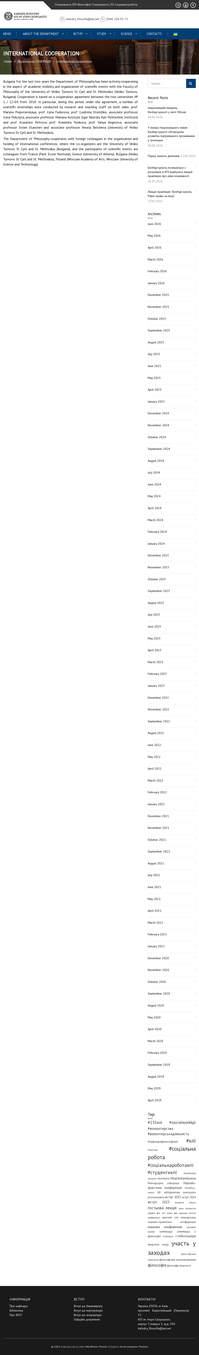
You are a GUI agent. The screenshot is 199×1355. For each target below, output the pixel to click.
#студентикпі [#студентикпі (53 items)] (162, 1172)
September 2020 (159, 993)
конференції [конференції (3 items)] (154, 1217)
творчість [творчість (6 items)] (153, 1244)
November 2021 (158, 828)
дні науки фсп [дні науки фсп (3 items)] (170, 1213)
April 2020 (154, 1029)
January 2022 (156, 804)
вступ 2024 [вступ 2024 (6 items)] (189, 1197)
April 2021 (154, 911)
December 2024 (158, 413)
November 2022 (158, 709)
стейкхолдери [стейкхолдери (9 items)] (186, 1236)
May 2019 (154, 1088)
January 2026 (156, 283)
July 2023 (154, 614)
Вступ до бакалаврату (88, 1306)
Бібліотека (16, 1310)
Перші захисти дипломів (164, 156)
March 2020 (155, 1041)
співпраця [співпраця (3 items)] (168, 1236)
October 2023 (157, 579)
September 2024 (159, 449)
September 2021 (159, 851)
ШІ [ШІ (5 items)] (159, 1192)
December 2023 (158, 555)
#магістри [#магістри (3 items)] (153, 1149)
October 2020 (157, 982)
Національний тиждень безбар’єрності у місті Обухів (167, 110)
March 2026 (155, 259)
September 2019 (159, 1065)
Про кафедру (19, 1306)
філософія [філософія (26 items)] (157, 1265)
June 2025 (154, 366)
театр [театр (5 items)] (165, 1244)
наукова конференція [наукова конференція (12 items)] (165, 1227)
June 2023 (154, 626)
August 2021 (156, 863)
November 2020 (158, 970)
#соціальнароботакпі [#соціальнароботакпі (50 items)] (171, 1165)
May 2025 (154, 378)
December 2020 (158, 958)
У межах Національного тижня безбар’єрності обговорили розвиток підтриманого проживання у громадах (171, 134)
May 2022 (154, 757)
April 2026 (154, 247)
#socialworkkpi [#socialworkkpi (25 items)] (182, 1122)
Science (126, 34)
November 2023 (158, 567)
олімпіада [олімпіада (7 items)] (165, 1231)
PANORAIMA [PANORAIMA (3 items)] (163, 1178)
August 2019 (156, 1077)
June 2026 (154, 224)
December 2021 (158, 816)
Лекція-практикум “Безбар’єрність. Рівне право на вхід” (170, 194)
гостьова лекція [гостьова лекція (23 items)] (162, 1207)
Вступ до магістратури (88, 1310)
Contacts (154, 34)
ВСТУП (78, 34)
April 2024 (154, 508)
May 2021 (154, 899)
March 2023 (155, 662)
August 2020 (156, 1005)
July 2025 (154, 354)
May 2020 (154, 1017)
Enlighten (113, 1346)
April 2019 (154, 1100)
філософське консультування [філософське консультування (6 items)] (177, 1259)
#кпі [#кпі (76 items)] (191, 1140)
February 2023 (157, 674)
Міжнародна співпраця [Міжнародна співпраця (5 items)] (163, 1183)
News (7, 34)
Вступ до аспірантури (88, 1315)
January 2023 (156, 686)
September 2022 (159, 721)
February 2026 (157, 271)
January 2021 (156, 946)
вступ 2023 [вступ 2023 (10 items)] (173, 1197)
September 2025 (159, 330)
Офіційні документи (87, 1319)
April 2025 (154, 390)
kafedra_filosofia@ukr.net (154, 1328)
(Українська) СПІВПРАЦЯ (34, 61)
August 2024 (156, 461)
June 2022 (154, 745)
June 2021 (154, 887)
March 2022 (155, 780)
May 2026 (154, 236)
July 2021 (154, 875)
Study (101, 34)
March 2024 (155, 520)
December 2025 (158, 295)
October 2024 (157, 437)
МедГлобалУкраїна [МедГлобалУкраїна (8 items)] (183, 1178)
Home (8, 61)
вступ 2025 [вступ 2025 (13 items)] (159, 1202)
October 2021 (157, 840)
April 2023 (154, 650)
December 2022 (158, 698)
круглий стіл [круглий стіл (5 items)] (170, 1217)
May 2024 (154, 496)
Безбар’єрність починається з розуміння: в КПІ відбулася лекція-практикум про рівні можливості (170, 172)
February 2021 (157, 934)
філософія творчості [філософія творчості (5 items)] (179, 1265)
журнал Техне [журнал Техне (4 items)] (187, 1213)
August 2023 (156, 603)
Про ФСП (16, 1315)
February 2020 (157, 1053)
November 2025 (158, 307)
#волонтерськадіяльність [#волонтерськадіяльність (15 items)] (168, 1134)
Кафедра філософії (72, 1346)
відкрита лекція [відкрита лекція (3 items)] (185, 1202)
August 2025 (156, 342)
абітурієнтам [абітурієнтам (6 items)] (172, 1192)
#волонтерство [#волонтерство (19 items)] (160, 1128)
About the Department (41, 34)
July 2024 (154, 472)
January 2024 (156, 544)
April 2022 (154, 768)
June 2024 (154, 484)
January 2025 (156, 401)
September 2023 (159, 591)
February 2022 (157, 792)
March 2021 (155, 922)
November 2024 (158, 425)
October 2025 (157, 319)
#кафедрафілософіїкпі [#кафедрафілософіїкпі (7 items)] (163, 1141)
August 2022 (156, 733)
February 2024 (157, 532)
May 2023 (154, 638)
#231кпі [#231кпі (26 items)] (155, 1122)
